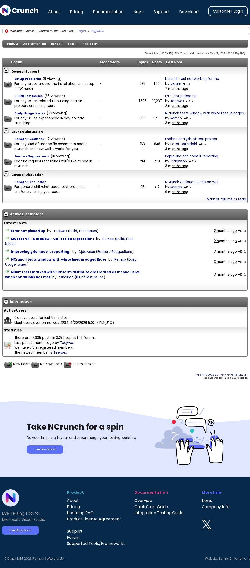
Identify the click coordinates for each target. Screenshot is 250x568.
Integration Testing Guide (158, 513)
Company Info (215, 506)
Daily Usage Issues (29, 113)
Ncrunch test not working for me (192, 78)
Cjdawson (178, 161)
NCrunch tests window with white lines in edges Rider (58, 259)
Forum (12, 44)
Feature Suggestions (31, 156)
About (54, 12)
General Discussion (27, 175)
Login (81, 31)
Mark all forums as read (226, 199)
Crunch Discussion (27, 132)
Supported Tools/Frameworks (96, 543)
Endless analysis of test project (191, 139)
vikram (175, 83)
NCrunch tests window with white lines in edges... (205, 113)
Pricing (76, 12)
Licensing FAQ (80, 513)
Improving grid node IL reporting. (192, 156)
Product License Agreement (94, 519)
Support (161, 12)
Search (57, 44)
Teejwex (177, 101)
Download (189, 12)
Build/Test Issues (28, 96)
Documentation (108, 12)
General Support (25, 71)
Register (96, 31)
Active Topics (34, 44)
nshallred (66, 277)
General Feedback (29, 139)
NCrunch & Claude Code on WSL (192, 182)
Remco (176, 118)
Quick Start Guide (151, 506)
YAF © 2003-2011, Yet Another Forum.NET (224, 374)
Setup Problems (27, 79)
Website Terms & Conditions (227, 558)
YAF (197, 374)
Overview (143, 500)
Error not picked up (181, 96)
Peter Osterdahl (183, 144)
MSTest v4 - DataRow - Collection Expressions (52, 239)
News (138, 12)
